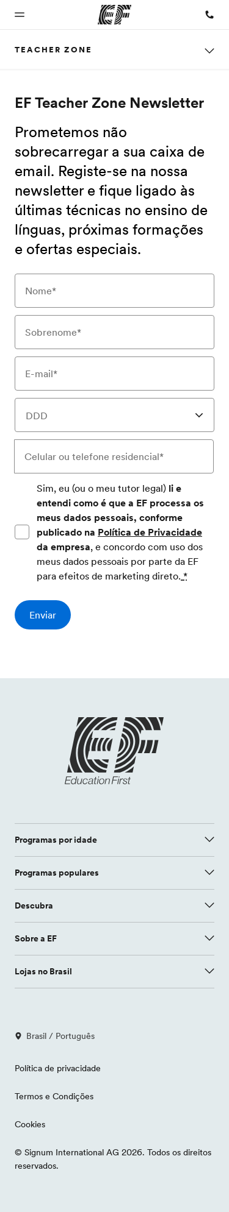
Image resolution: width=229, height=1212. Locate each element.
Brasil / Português (55, 1036)
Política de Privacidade (150, 532)
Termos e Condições (54, 1096)
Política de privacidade (58, 1068)
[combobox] (114, 415)
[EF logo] (115, 750)
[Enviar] (43, 614)
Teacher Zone (53, 49)
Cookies (30, 1124)
